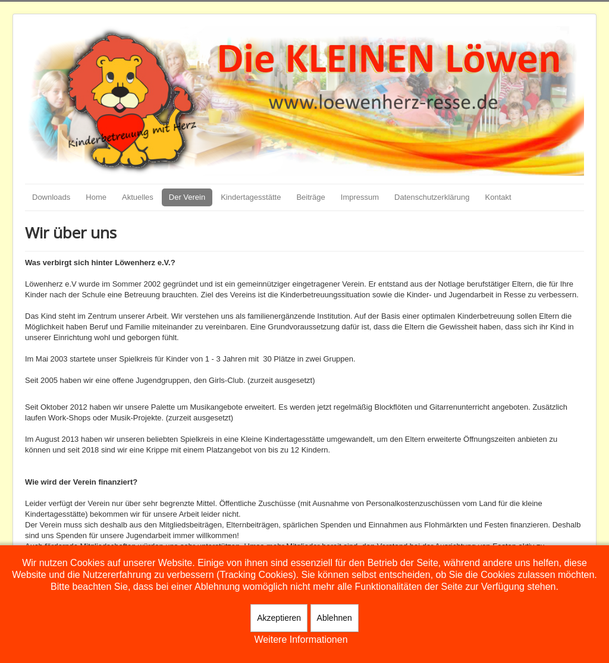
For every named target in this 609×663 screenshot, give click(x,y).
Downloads (51, 197)
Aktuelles (137, 197)
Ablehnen (334, 618)
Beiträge (310, 197)
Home (96, 197)
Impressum (360, 197)
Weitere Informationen (300, 639)
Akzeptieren (279, 618)
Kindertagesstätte (251, 197)
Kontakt (498, 197)
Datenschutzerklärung (431, 197)
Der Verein (187, 197)
